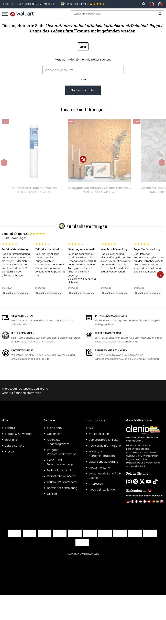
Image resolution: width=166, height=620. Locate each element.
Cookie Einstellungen (103, 490)
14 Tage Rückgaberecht (111, 316)
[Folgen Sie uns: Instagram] (129, 481)
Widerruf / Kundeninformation (21, 393)
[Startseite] (22, 14)
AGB (92, 428)
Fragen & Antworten (18, 434)
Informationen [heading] (96, 420)
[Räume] (39, 4)
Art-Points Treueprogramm (58, 442)
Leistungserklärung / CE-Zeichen (105, 476)
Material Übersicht (59, 470)
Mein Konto (54, 428)
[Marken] (29, 4)
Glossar (52, 494)
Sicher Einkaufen (22, 333)
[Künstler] (49, 4)
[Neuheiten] (8, 4)
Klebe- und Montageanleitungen (61, 462)
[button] (6, 14)
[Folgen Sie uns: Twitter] (142, 481)
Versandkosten (22, 316)
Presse (9, 452)
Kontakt (10, 428)
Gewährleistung (99, 468)
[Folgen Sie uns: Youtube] (148, 481)
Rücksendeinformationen (106, 446)
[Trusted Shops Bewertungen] (83, 234)
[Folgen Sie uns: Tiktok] (155, 481)
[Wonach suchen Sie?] (117, 13)
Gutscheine (54, 434)
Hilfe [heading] (5, 420)
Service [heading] (49, 420)
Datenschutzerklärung (33, 389)
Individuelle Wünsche (61, 476)
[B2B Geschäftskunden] (143, 430)
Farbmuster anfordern (62, 482)
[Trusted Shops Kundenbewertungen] (86, 4)
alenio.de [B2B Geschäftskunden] (131, 437)
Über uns (11, 440)
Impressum (9, 389)
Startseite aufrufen (82, 90)
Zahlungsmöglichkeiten (104, 440)
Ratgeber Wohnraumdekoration (61, 452)
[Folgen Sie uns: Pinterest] (135, 481)
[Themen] (19, 4)
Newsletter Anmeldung (62, 488)
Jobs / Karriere (14, 446)
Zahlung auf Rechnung (111, 350)
